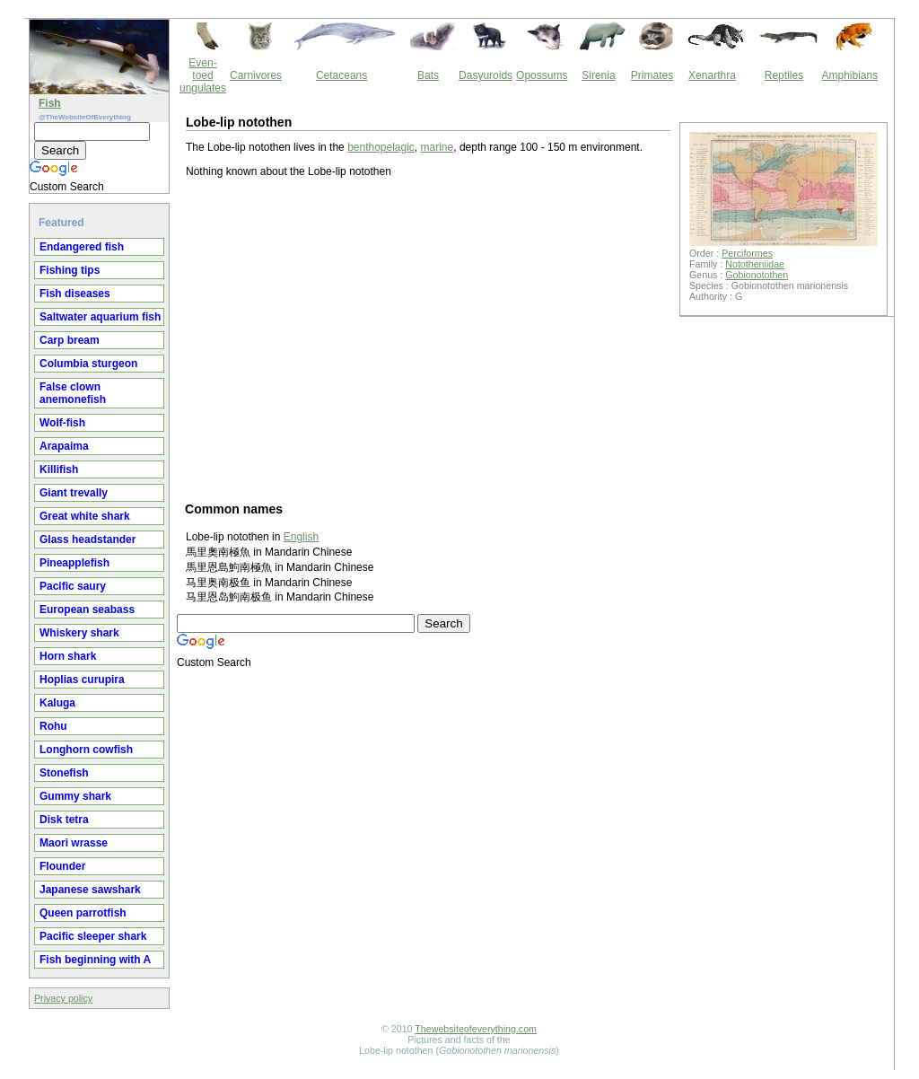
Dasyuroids (485, 75)
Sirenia (598, 75)
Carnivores (256, 75)
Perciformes (747, 253)
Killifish (58, 469)
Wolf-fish (62, 423)
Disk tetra (64, 819)
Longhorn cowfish (86, 749)
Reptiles (784, 75)
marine (437, 147)
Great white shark (84, 516)
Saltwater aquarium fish (100, 317)
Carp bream (69, 340)
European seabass (87, 609)
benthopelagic (381, 147)
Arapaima (64, 446)
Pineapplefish (74, 563)
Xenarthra (712, 75)
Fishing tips (69, 270)
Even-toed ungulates (202, 75)
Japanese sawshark (90, 889)
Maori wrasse (73, 843)
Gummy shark (75, 796)
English (301, 537)
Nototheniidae (754, 264)
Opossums (541, 75)
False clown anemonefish (72, 393)
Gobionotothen (756, 274)
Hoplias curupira (82, 679)
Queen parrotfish (83, 913)
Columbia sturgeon (88, 363)
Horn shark (67, 656)
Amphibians (849, 75)
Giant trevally (73, 493)
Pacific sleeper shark (92, 936)
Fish (50, 103)
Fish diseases (74, 293)
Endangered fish (81, 247)
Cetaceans (341, 75)
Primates (652, 75)
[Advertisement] (428, 338)
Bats (428, 75)
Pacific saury (72, 586)
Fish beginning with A (95, 959)
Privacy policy (63, 998)
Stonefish (64, 773)
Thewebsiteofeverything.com (476, 1028)
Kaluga (57, 703)
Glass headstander (87, 539)
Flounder (62, 866)
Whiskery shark (79, 633)
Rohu (53, 726)
